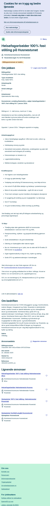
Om (8, 485)
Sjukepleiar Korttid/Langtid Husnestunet (16, 413)
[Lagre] (47, 376)
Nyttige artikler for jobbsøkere (11, 498)
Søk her (20, 294)
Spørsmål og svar (7, 501)
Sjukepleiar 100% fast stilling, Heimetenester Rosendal (18, 400)
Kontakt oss (5, 471)
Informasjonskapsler (8, 478)
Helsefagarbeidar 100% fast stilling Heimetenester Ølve (21, 375)
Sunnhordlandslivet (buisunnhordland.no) (18, 267)
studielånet (18, 250)
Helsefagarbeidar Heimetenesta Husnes (17, 387)
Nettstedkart (5, 489)
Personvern (5, 475)
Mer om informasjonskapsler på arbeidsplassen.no (21, 22)
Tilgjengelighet (6, 482)
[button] (39, 341)
